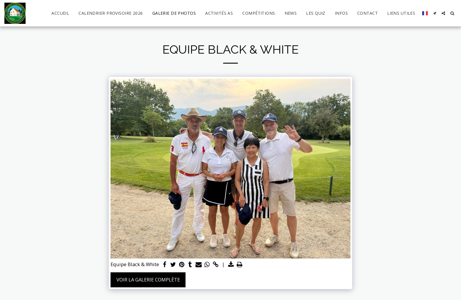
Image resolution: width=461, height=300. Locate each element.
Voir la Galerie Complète (148, 279)
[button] (434, 13)
